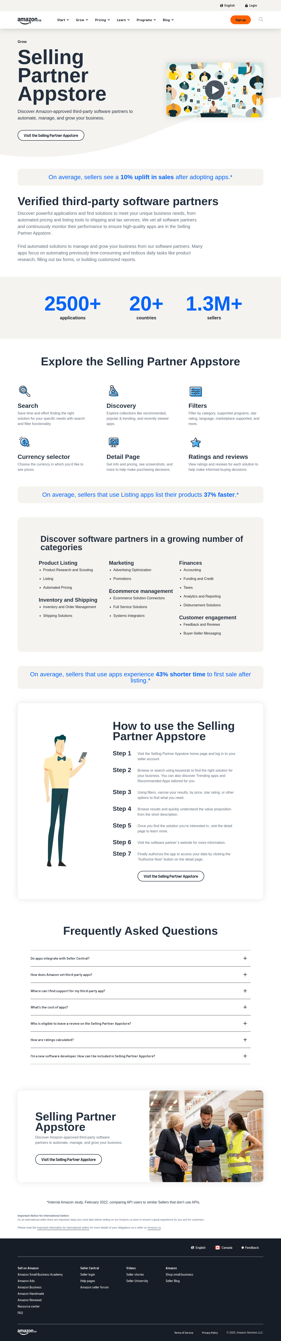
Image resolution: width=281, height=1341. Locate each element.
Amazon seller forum (94, 1287)
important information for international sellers (63, 1227)
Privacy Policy (210, 1332)
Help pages (87, 1281)
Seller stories (135, 1274)
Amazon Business (30, 1287)
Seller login (87, 1274)
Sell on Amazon (28, 1268)
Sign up (240, 20)
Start (61, 20)
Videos (131, 1268)
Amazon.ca (154, 1227)
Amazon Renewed (30, 1300)
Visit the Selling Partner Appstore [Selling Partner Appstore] (51, 135)
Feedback (252, 1247)
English (229, 5)
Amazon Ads (26, 1281)
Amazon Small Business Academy (40, 1274)
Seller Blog (173, 1281)
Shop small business (179, 1274)
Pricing (100, 20)
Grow (80, 20)
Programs (144, 20)
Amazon (171, 1268)
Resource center (29, 1306)
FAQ (20, 1313)
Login (253, 5)
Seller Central (89, 1268)
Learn (121, 20)
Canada (227, 1247)
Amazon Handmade (31, 1293)
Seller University (137, 1281)
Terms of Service (183, 1332)
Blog (166, 20)
